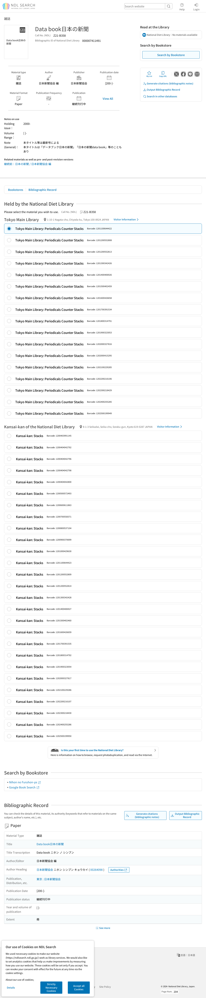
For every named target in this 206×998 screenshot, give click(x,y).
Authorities (118, 870)
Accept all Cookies (78, 987)
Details (11, 987)
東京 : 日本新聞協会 (49, 879)
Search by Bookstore (171, 55)
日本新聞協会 (45, 870)
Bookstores (15, 190)
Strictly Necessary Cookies (51, 987)
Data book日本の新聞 (50, 844)
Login (196, 6)
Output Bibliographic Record (161, 89)
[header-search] (148, 6)
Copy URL (163, 74)
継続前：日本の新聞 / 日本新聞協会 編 (27, 164)
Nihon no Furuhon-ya (25, 782)
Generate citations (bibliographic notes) (168, 83)
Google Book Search (24, 787)
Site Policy (105, 986)
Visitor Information (127, 219)
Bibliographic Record (42, 190)
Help (182, 6)
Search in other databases (160, 96)
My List (149, 74)
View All (108, 98)
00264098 (96, 870)
